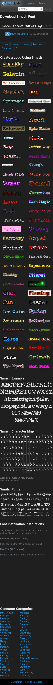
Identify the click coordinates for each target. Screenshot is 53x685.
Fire (23, 627)
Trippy (4, 672)
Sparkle (25, 667)
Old (17, 48)
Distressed (7, 48)
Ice (3, 644)
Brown (4, 618)
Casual (5, 621)
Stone (24, 669)
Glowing (26, 632)
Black (5, 615)
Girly (23, 629)
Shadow (26, 661)
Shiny (24, 664)
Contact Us (16, 682)
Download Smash (16, 33)
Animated (26, 612)
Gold (4, 635)
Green (24, 638)
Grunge (15, 44)
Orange (5, 649)
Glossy (5, 632)
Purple (25, 652)
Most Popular (7, 612)
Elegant (6, 627)
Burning (25, 618)
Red (4, 655)
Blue (24, 615)
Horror (26, 44)
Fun (4, 629)
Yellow (25, 675)
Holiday (25, 641)
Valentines (26, 672)
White (4, 675)
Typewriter (38, 44)
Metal (4, 647)
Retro (24, 655)
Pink (4, 652)
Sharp (4, 664)
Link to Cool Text (33, 682)
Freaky (5, 44)
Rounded (6, 658)
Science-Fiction (29, 658)
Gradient (25, 635)
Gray (3, 638)
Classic (5, 624)
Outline (25, 649)
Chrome (25, 621)
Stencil (5, 669)
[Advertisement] (26, 581)
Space (4, 667)
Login (48, 9)
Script (4, 661)
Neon (24, 647)
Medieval (26, 644)
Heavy (5, 641)
